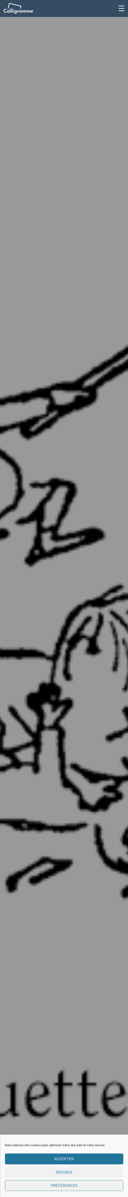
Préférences (64, 1185)
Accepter (64, 1159)
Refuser (64, 1172)
